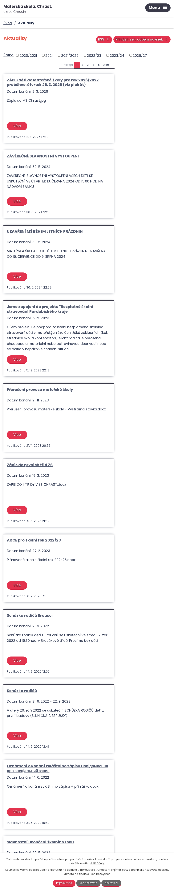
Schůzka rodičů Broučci (115, 329)
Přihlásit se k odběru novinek (142, 39)
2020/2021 (28, 55)
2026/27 (140, 55)
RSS (102, 39)
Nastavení (112, 883)
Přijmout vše (63, 883)
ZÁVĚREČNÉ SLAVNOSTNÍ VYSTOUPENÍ (128, 80)
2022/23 (94, 55)
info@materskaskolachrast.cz (111, 846)
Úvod (7, 23)
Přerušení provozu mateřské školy (40, 254)
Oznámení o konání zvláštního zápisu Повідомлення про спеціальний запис (128, 407)
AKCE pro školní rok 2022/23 (34, 329)
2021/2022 (70, 55)
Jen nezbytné (88, 883)
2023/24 (117, 55)
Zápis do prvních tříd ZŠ (115, 254)
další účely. (97, 863)
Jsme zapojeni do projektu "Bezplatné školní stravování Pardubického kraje (129, 163)
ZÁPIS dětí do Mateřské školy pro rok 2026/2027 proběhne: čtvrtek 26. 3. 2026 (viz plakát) (42, 84)
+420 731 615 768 (94, 841)
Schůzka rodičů (22, 405)
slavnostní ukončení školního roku (40, 481)
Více (17, 130)
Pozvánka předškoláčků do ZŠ (121, 481)
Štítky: (8, 55)
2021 (49, 55)
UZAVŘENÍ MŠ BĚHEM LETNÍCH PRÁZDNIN (35, 163)
